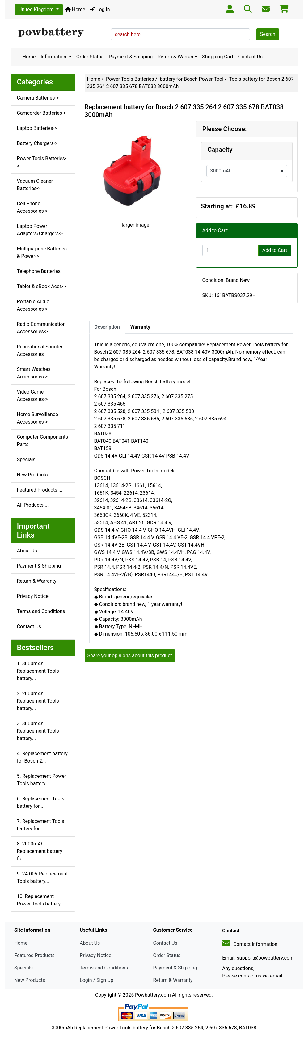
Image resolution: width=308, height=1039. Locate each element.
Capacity (220, 149)
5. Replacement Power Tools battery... (41, 779)
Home (75, 9)
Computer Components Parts (42, 440)
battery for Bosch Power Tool (191, 79)
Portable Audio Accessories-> (33, 305)
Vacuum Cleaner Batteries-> (35, 184)
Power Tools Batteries (130, 79)
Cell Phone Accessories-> (32, 207)
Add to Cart (274, 250)
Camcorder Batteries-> (41, 113)
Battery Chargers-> (37, 143)
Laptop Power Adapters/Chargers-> (40, 229)
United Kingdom (37, 9)
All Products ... (33, 505)
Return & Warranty (177, 57)
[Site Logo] (58, 32)
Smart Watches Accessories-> (34, 373)
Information (54, 57)
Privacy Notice (33, 596)
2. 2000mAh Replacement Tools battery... (38, 701)
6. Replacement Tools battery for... (40, 802)
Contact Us (250, 57)
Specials (23, 968)
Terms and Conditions (41, 611)
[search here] (180, 34)
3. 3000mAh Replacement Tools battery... (38, 731)
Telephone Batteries (39, 271)
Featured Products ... (40, 490)
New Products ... (35, 475)
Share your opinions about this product (129, 655)
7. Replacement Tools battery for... (40, 825)
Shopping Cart (217, 57)
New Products (29, 980)
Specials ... (29, 459)
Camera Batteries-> (38, 98)
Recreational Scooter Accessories (40, 350)
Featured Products (34, 955)
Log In (100, 9)
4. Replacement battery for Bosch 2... (42, 757)
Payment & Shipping (131, 57)
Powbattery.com (153, 995)
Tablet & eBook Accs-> (41, 286)
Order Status (90, 57)
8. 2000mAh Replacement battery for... (39, 851)
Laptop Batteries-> (37, 128)
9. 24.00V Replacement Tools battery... (42, 877)
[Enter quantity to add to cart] (230, 250)
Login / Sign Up (96, 980)
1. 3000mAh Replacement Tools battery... (38, 671)
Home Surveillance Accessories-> (37, 418)
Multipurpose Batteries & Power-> (42, 252)
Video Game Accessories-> (32, 395)
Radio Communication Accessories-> (41, 327)
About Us (27, 551)
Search (267, 34)
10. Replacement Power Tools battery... (40, 900)
